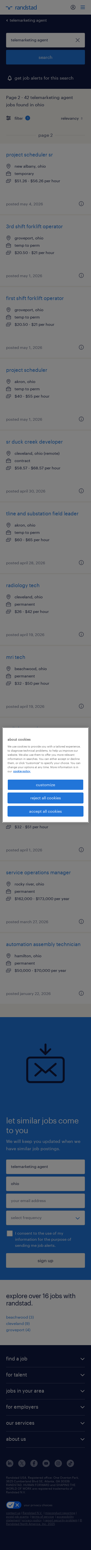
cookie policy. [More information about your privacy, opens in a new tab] (22, 771)
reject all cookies (45, 797)
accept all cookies (45, 811)
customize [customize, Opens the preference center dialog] (45, 784)
